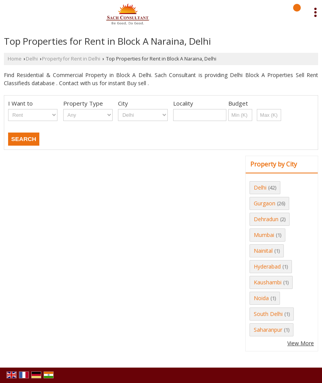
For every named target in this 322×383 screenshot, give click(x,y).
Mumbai (264, 235)
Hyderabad (267, 266)
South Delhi (268, 313)
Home (15, 58)
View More (300, 343)
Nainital (263, 250)
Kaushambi (268, 282)
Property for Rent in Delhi (71, 58)
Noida (261, 298)
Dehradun (266, 219)
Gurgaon (264, 203)
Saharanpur (268, 329)
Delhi (32, 58)
